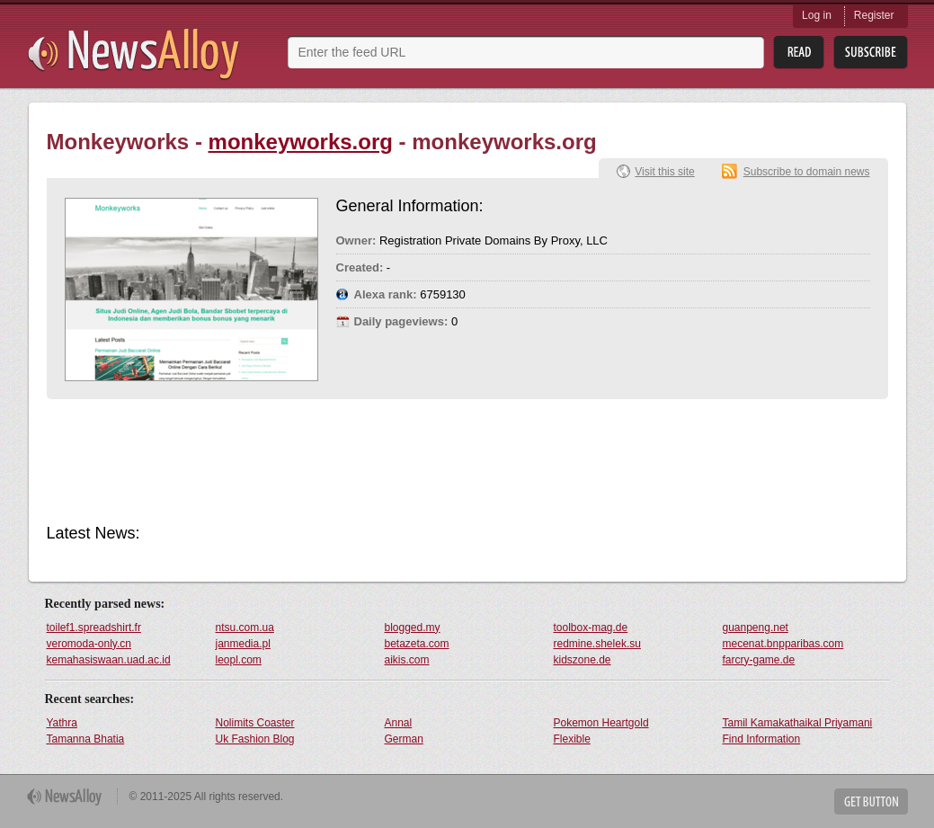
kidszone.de (582, 660)
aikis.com (407, 660)
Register (874, 15)
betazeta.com (417, 643)
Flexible (572, 739)
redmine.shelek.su (597, 643)
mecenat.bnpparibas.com (783, 643)
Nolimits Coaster (255, 723)
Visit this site (664, 171)
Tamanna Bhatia (86, 739)
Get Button (871, 801)
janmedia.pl (243, 643)
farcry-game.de (759, 660)
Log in (817, 15)
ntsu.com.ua (245, 627)
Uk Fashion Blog (255, 739)
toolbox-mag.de (591, 627)
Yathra (62, 723)
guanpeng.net (755, 627)
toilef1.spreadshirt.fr (94, 627)
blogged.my (412, 627)
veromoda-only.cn (89, 643)
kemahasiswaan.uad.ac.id (109, 660)
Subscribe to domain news (806, 171)
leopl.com (239, 660)
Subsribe (870, 52)
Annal (399, 723)
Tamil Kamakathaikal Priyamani (798, 723)
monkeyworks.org (301, 141)
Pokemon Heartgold (601, 723)
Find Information (762, 739)
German (404, 739)
